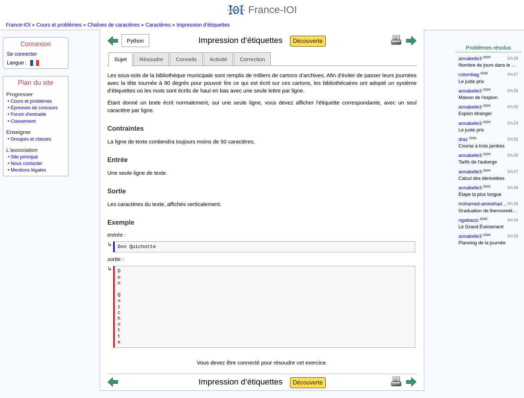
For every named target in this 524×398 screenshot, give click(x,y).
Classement (23, 121)
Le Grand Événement (481, 226)
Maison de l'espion (477, 97)
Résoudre (151, 59)
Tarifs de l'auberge (477, 162)
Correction (252, 59)
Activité (218, 59)
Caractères (158, 25)
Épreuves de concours (34, 107)
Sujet (120, 59)
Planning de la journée (481, 242)
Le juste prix (471, 81)
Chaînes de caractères (113, 25)
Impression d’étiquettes (203, 25)
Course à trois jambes (481, 146)
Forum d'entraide (28, 114)
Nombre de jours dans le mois (489, 65)
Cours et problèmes (59, 25)
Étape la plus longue (479, 194)
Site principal (24, 156)
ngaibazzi (468, 220)
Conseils (186, 59)
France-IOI (262, 9)
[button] (135, 40)
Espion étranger (475, 113)
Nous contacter (26, 163)
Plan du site (35, 82)
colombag (468, 74)
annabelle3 (470, 58)
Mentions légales (28, 170)
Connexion (35, 44)
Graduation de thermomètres (488, 210)
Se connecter (22, 54)
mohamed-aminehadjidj (483, 203)
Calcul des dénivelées (481, 178)
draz (463, 139)
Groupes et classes (31, 139)
